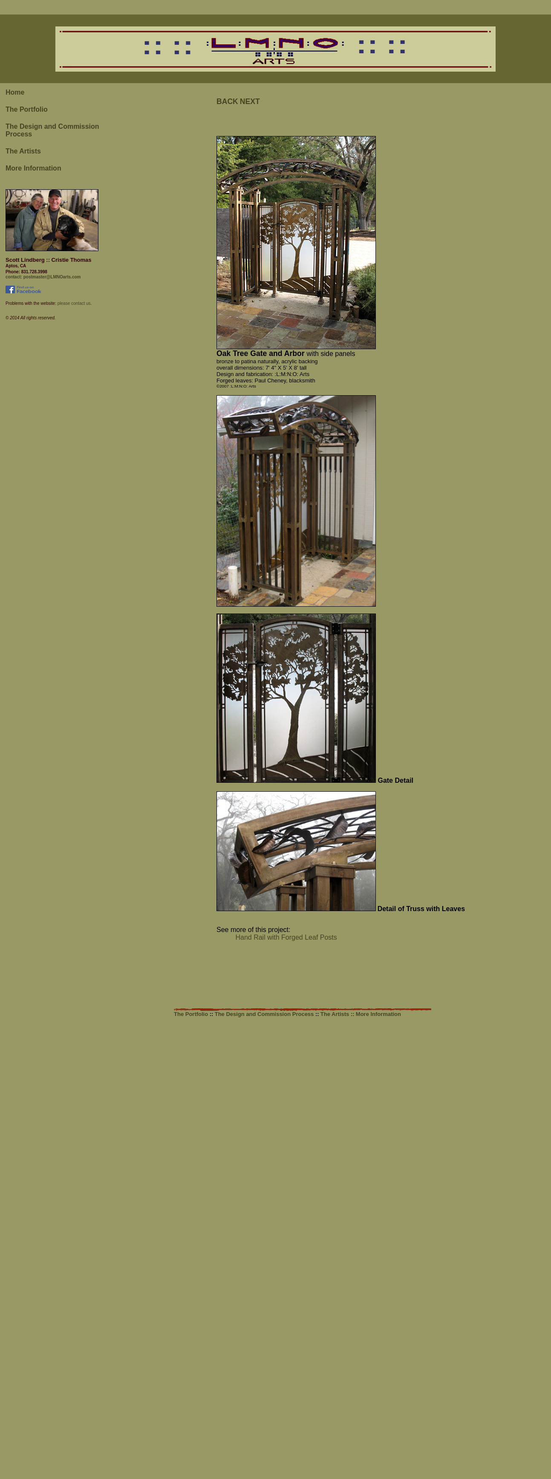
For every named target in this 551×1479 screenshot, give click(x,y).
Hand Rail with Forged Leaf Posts (276, 937)
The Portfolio (27, 109)
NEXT (250, 101)
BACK (227, 101)
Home (15, 92)
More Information (33, 168)
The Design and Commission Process (265, 1014)
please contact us (73, 303)
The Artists (23, 151)
